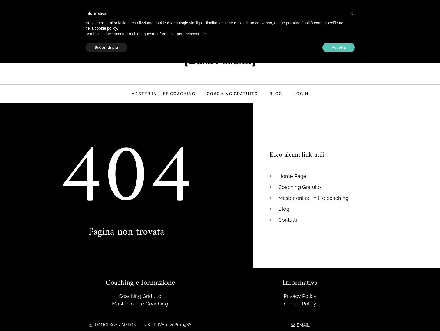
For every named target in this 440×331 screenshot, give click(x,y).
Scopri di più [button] (106, 47)
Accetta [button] (338, 47)
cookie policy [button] (106, 28)
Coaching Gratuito (232, 93)
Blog (275, 93)
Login (301, 93)
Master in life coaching (163, 93)
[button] (351, 13)
